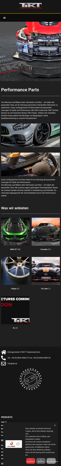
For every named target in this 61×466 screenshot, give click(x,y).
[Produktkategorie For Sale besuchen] (46, 267)
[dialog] (30, 444)
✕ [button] (55, 425)
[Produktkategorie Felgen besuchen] (15, 267)
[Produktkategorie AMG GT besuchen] (15, 227)
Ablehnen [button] (41, 460)
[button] (4, 17)
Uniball (4, 415)
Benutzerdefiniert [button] (51, 460)
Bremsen (4, 421)
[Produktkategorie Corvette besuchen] (46, 227)
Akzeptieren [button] (31, 460)
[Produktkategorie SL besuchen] (15, 306)
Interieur (4, 418)
